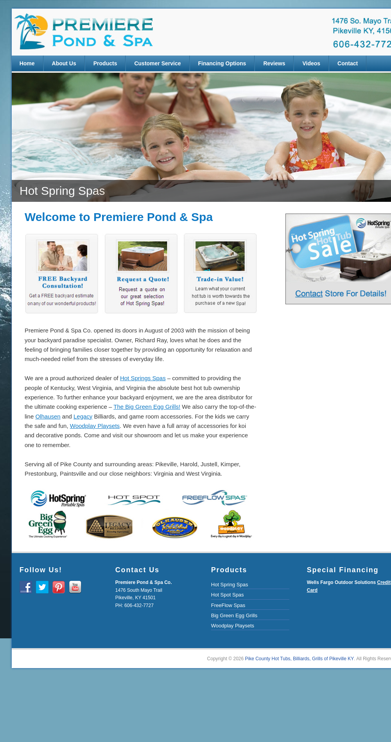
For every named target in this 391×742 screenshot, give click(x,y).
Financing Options (222, 63)
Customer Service (157, 63)
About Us (64, 63)
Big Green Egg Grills (234, 615)
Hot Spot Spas (227, 595)
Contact (347, 63)
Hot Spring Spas (229, 584)
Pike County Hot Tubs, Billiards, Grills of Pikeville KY (299, 658)
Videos (311, 63)
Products (105, 63)
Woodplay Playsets (232, 626)
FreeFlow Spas (228, 605)
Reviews (274, 63)
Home (27, 63)
